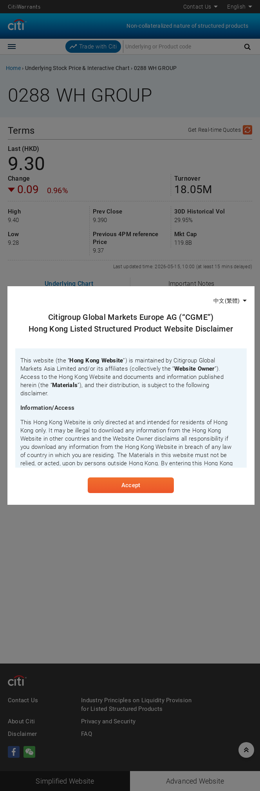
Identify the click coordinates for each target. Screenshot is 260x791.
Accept (130, 485)
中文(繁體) (226, 301)
